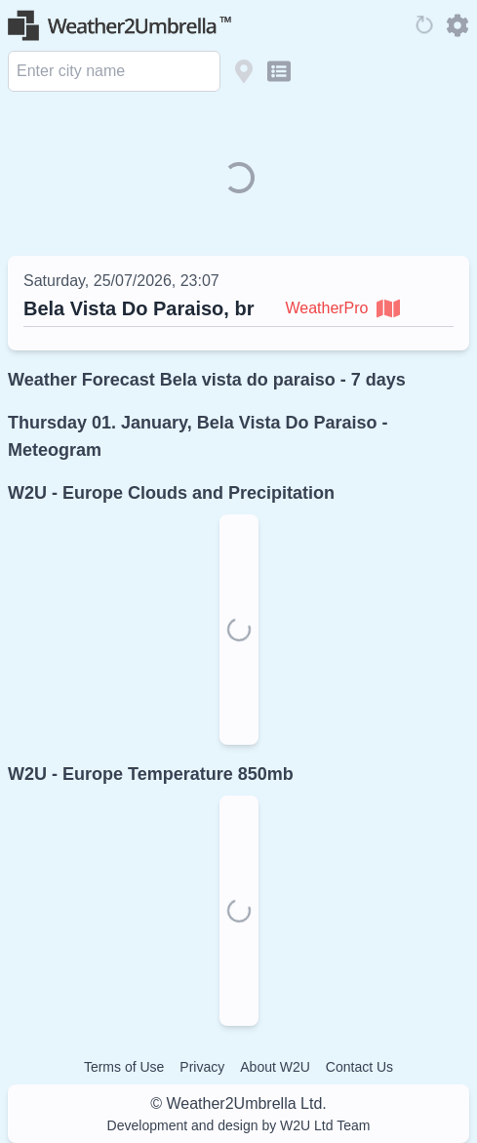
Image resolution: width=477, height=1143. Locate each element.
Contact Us (359, 1067)
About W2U (275, 1067)
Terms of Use (124, 1067)
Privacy (201, 1067)
